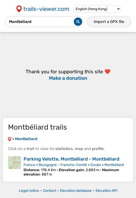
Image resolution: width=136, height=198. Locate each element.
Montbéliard (114, 165)
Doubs (95, 165)
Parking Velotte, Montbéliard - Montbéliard (71, 159)
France (29, 165)
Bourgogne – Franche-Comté (63, 165)
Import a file (109, 21)
